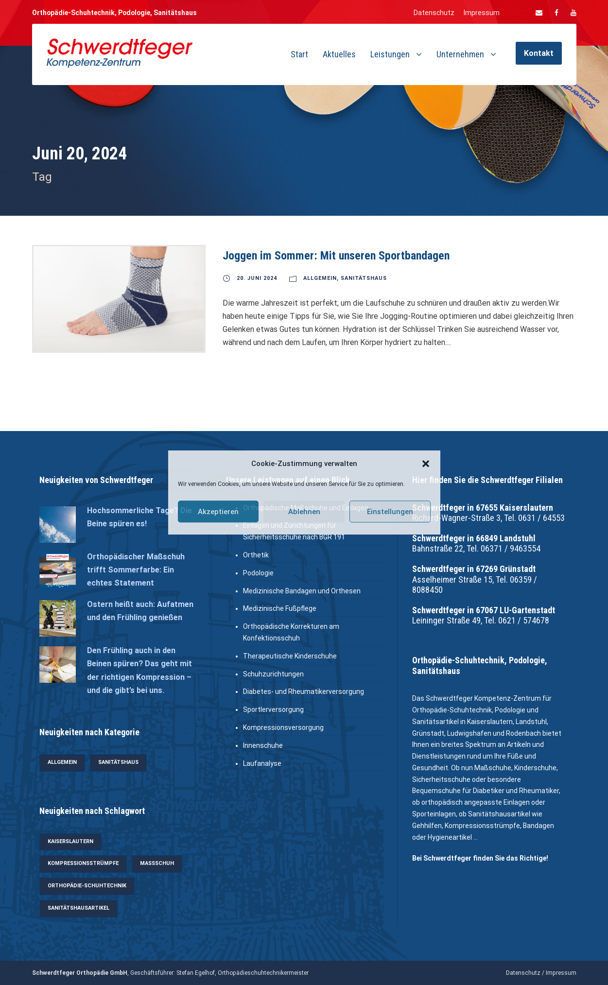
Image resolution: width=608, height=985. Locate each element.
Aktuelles (339, 54)
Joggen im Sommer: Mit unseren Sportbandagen (336, 255)
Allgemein (320, 278)
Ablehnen (304, 511)
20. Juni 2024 (257, 278)
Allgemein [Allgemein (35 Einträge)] (62, 762)
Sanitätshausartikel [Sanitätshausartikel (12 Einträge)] (78, 908)
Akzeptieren (218, 511)
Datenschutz (434, 13)
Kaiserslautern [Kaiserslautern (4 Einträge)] (70, 841)
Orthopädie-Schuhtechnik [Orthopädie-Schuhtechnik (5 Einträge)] (87, 885)
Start (299, 54)
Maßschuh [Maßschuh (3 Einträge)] (157, 863)
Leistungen (390, 54)
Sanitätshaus (364, 278)
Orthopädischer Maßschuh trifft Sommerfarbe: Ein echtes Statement (136, 570)
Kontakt (539, 53)
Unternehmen (460, 54)
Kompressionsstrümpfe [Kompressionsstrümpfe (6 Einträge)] (83, 863)
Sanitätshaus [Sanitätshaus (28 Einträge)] (118, 762)
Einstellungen (390, 511)
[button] (426, 464)
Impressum (482, 13)
